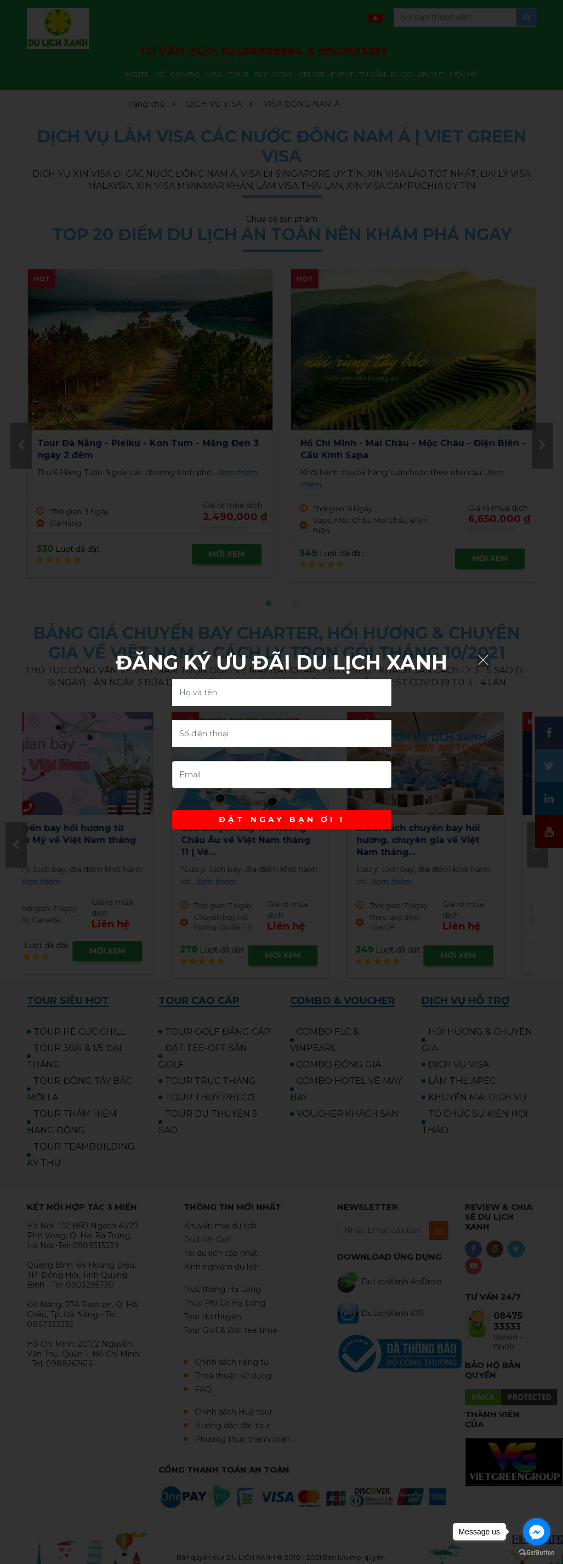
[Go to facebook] (536, 1531)
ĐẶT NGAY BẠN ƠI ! (282, 819)
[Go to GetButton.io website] (536, 1552)
